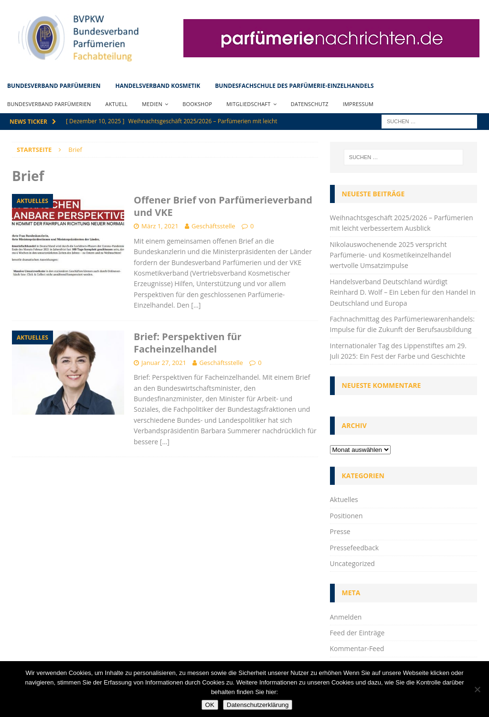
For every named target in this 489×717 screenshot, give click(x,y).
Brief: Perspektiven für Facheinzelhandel (188, 342)
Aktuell (117, 103)
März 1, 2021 (160, 226)
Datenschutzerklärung (258, 704)
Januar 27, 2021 (163, 362)
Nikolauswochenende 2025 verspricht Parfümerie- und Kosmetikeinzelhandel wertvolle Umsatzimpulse (390, 255)
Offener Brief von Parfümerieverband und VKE (223, 206)
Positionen (346, 515)
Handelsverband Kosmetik (157, 86)
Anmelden (346, 616)
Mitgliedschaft (248, 103)
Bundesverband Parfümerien (53, 86)
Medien (152, 103)
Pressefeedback (354, 547)
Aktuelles (344, 499)
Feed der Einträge (357, 632)
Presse (340, 531)
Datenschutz (310, 103)
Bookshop (197, 103)
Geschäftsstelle (213, 226)
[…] (196, 305)
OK (209, 704)
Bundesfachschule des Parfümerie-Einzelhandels (294, 86)
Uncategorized (352, 563)
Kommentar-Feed (357, 648)
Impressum (358, 103)
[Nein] (477, 689)
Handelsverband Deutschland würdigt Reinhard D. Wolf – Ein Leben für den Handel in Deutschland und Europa (403, 292)
